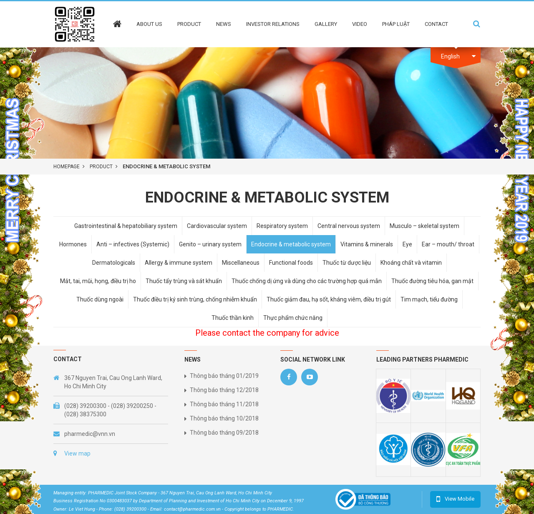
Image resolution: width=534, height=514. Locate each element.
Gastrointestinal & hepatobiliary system (125, 226)
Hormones (73, 244)
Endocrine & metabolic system (291, 244)
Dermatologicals (113, 262)
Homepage (66, 167)
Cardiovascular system (217, 226)
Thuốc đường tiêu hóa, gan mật (432, 281)
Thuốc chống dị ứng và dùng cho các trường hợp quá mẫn (307, 281)
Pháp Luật (396, 24)
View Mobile (459, 499)
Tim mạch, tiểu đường (429, 299)
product (101, 167)
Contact (436, 24)
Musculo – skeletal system (424, 226)
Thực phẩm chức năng (292, 317)
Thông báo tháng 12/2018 (224, 390)
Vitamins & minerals (366, 244)
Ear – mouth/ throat (448, 244)
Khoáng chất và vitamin (411, 262)
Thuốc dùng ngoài (99, 299)
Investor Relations (273, 24)
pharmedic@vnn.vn (89, 433)
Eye (407, 244)
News (223, 24)
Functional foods (291, 262)
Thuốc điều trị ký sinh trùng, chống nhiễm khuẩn (195, 299)
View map (77, 453)
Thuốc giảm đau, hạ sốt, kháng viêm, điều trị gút (329, 299)
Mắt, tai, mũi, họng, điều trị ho (98, 281)
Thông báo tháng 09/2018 (224, 432)
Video (359, 24)
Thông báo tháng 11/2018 (224, 404)
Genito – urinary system (210, 244)
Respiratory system (282, 226)
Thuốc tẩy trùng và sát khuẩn (184, 281)
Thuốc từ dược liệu (346, 262)
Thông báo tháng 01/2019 (224, 375)
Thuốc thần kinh (233, 317)
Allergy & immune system (178, 262)
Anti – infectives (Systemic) (132, 244)
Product (189, 24)
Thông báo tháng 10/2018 (224, 418)
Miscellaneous (240, 262)
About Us (149, 24)
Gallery (326, 24)
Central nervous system (348, 226)
